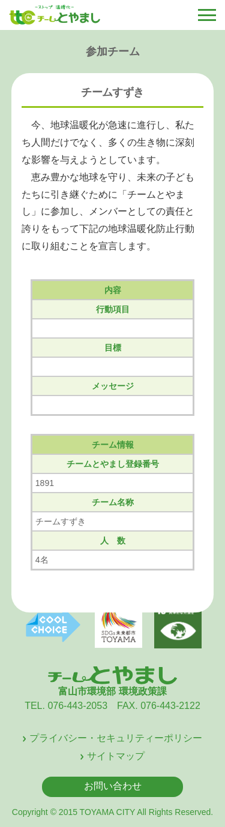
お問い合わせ (113, 786)
